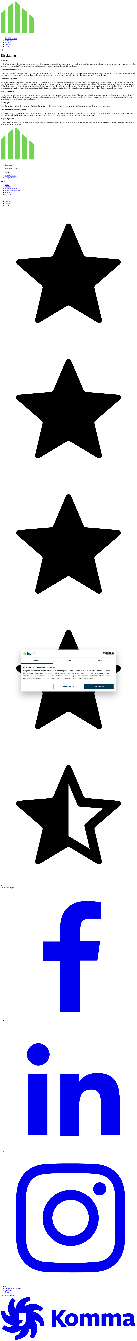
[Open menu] (2, 50)
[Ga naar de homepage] (68, 159)
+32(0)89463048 (10, 176)
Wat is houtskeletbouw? (13, 190)
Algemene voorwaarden (13, 1288)
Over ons (8, 44)
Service (7, 203)
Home (7, 185)
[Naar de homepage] (68, 33)
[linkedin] (70, 1151)
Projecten (8, 37)
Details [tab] (68, 660)
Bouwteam (8, 42)
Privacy (7, 1292)
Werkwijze (8, 41)
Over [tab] (100, 660)
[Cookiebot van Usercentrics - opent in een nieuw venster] (104, 653)
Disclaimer (8, 1290)
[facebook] (70, 1020)
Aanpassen (68, 686)
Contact (7, 46)
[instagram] (70, 1283)
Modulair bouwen (11, 39)
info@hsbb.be (10, 177)
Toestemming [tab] (37, 660)
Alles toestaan (98, 686)
